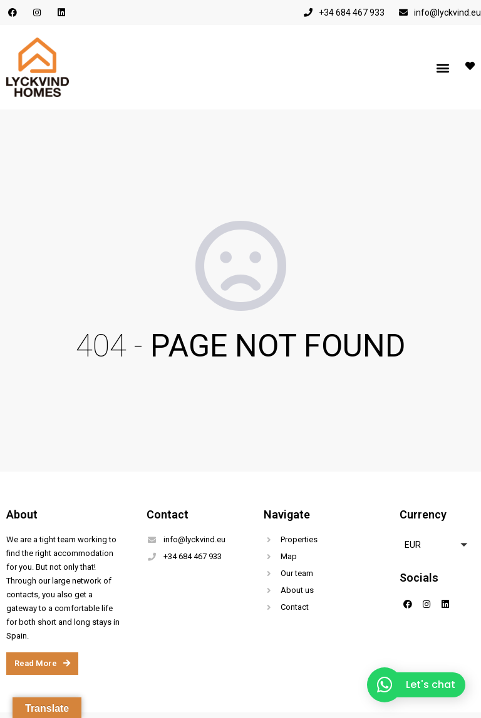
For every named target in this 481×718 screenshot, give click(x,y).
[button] (442, 67)
